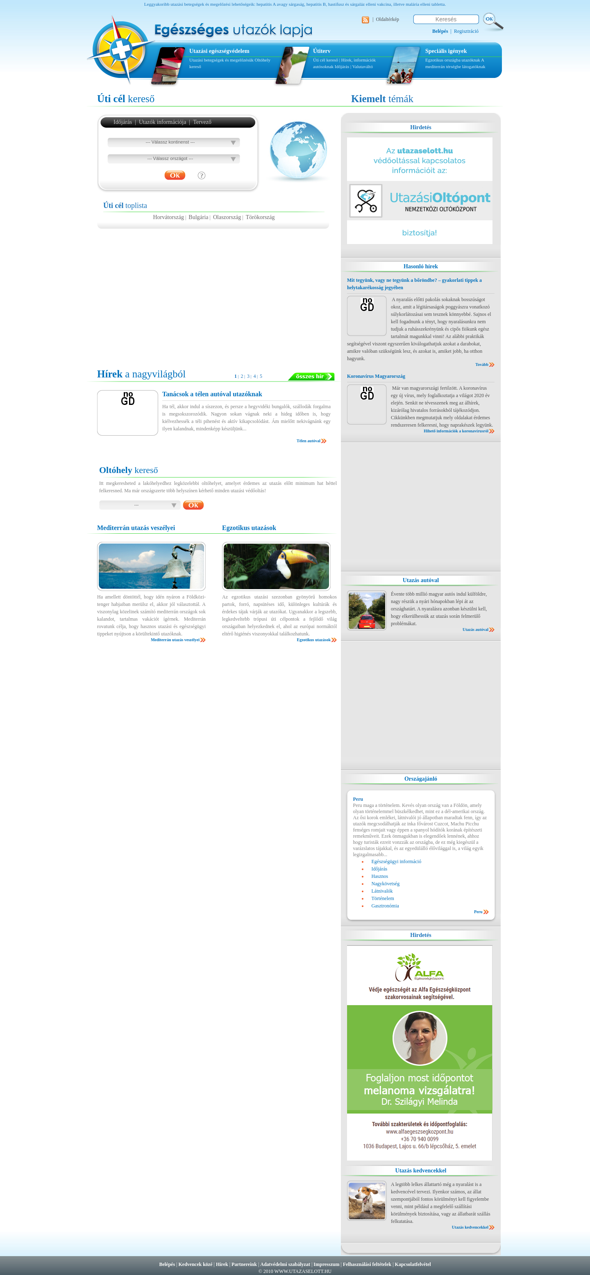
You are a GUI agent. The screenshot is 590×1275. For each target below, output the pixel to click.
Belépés (167, 1264)
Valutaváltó (362, 66)
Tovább (481, 364)
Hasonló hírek (421, 266)
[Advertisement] (214, 294)
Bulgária (198, 217)
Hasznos (380, 876)
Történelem (383, 898)
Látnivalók (382, 891)
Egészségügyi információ (397, 861)
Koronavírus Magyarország (376, 376)
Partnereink (244, 1264)
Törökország (260, 217)
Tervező (202, 122)
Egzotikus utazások (314, 640)
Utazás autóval (421, 580)
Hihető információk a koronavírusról (456, 431)
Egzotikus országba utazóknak (453, 59)
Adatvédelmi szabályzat (285, 1264)
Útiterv (322, 51)
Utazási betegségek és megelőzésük (221, 59)
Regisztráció (466, 31)
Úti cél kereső (325, 59)
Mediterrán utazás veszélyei (175, 640)
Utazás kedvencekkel (421, 1171)
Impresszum (326, 1264)
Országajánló (420, 779)
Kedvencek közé (196, 1264)
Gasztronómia (385, 906)
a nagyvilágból (141, 373)
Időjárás (342, 66)
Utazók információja (162, 122)
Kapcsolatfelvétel (413, 1264)
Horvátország (168, 217)
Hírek (222, 1264)
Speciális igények (446, 51)
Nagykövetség (386, 884)
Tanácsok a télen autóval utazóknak (212, 394)
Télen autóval (308, 441)
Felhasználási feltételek (367, 1264)
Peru (478, 911)
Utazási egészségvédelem (219, 51)
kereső (125, 98)
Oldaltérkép (387, 19)
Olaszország (227, 217)
